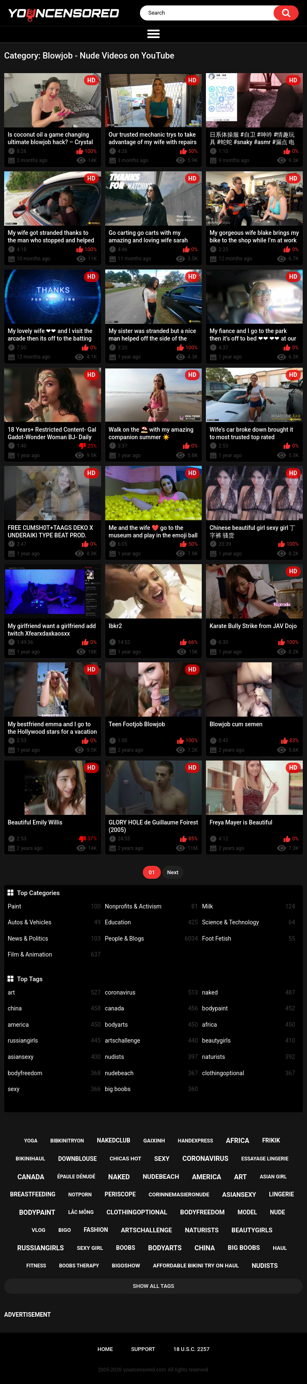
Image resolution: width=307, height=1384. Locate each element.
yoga (31, 1141)
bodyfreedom (54, 1073)
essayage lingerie (265, 1159)
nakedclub (113, 1140)
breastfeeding (33, 1194)
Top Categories (38, 893)
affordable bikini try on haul (196, 1265)
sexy (54, 1089)
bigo (64, 1230)
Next (172, 872)
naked (248, 992)
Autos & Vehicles (54, 922)
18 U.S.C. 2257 (191, 1349)
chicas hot (126, 1158)
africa (248, 1024)
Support (143, 1349)
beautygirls (248, 1040)
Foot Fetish (248, 938)
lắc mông (81, 1212)
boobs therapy (79, 1266)
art (54, 992)
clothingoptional (248, 1073)
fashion (96, 1229)
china (54, 1008)
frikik (271, 1140)
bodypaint (248, 1008)
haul (280, 1248)
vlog (39, 1230)
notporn (80, 1195)
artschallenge (151, 1040)
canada (151, 1008)
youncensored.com (145, 1370)
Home (105, 1349)
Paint (54, 906)
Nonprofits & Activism (151, 906)
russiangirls (54, 1040)
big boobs (151, 1089)
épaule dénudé (76, 1177)
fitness (36, 1266)
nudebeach (151, 1073)
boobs (125, 1247)
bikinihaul (31, 1158)
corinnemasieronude (179, 1194)
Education (151, 922)
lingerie (281, 1194)
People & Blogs (151, 938)
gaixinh (154, 1140)
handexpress (195, 1141)
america (54, 1024)
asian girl (273, 1177)
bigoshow (126, 1265)
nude (277, 1212)
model (247, 1212)
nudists (151, 1057)
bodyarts (151, 1024)
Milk (248, 906)
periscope (119, 1194)
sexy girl (90, 1248)
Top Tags (30, 979)
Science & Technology (248, 922)
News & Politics (54, 938)
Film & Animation (54, 954)
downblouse (77, 1158)
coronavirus (151, 992)
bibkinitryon (67, 1141)
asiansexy (54, 1057)
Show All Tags (153, 1286)
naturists (248, 1057)
